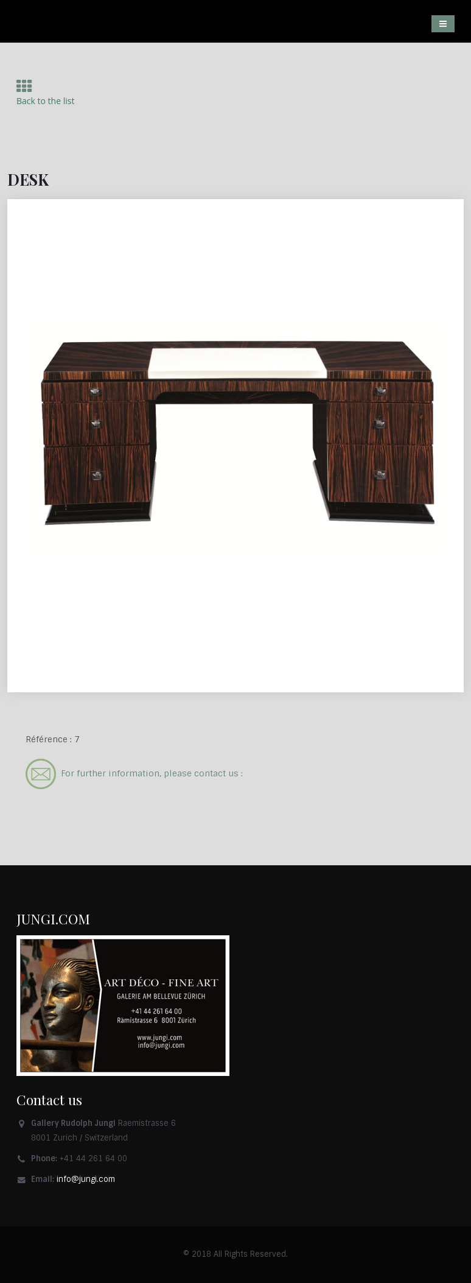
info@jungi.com (86, 1179)
